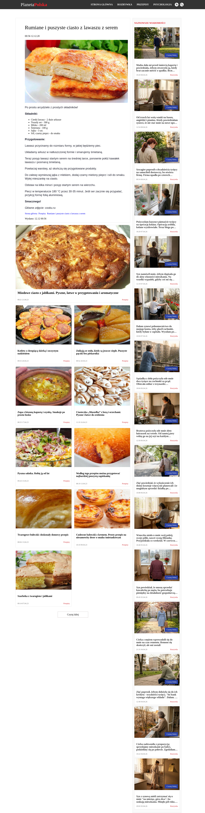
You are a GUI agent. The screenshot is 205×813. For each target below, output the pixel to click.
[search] (182, 4)
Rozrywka (124, 4)
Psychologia (162, 4)
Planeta (34, 4)
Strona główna (102, 4)
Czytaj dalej (73, 614)
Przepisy (143, 4)
